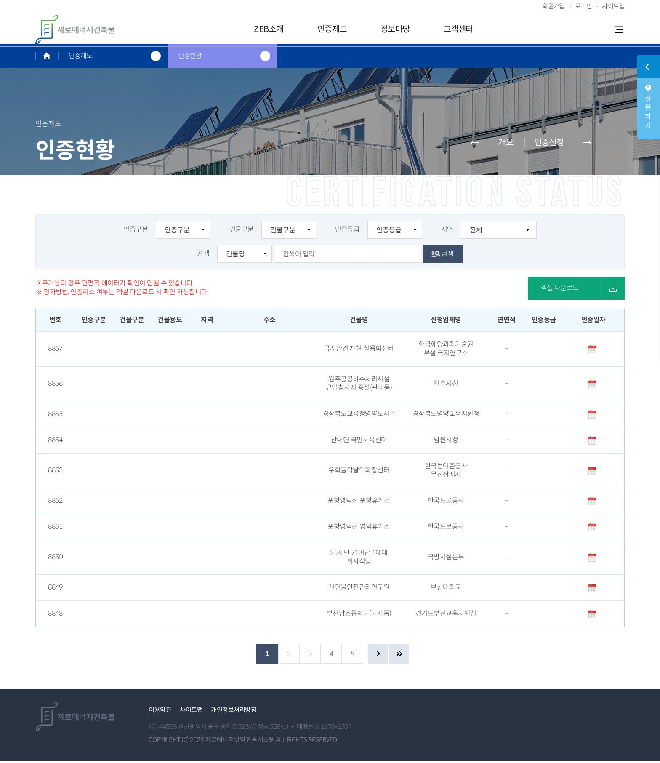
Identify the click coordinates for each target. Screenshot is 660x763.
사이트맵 (191, 712)
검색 (234, 256)
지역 (489, 232)
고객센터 (458, 29)
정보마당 (395, 29)
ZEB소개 (269, 29)
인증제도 (332, 29)
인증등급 (378, 232)
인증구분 (166, 232)
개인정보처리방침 (233, 712)
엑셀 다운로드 (559, 290)
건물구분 (273, 232)
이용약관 (160, 712)
